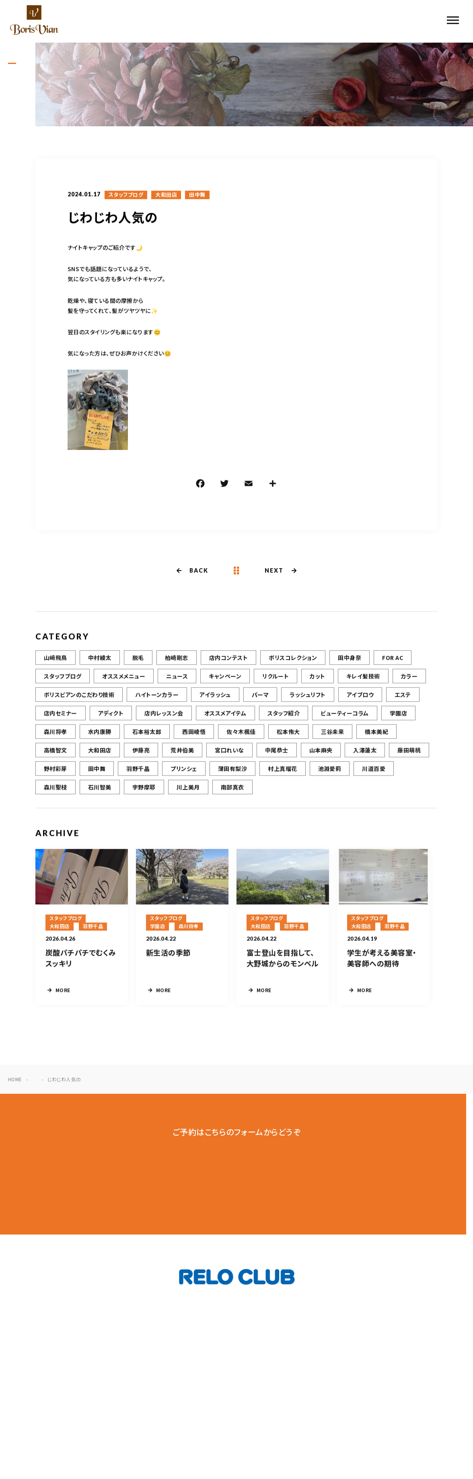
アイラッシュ (215, 697)
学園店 (398, 716)
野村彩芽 (55, 771)
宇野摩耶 (144, 790)
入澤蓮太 (364, 753)
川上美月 (188, 790)
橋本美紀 (376, 734)
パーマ (260, 697)
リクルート (275, 679)
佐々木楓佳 (240, 734)
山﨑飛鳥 (55, 660)
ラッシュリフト (307, 697)
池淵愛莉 (329, 771)
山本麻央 (321, 753)
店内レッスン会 (163, 716)
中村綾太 (99, 660)
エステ (403, 697)
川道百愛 (373, 771)
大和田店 (166, 195)
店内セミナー (60, 716)
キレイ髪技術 (363, 679)
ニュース (177, 679)
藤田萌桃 (409, 753)
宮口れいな (229, 753)
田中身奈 (349, 660)
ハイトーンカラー (157, 697)
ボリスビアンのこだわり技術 (79, 697)
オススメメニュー (123, 679)
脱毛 (138, 660)
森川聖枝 (55, 790)
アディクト (110, 716)
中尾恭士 (276, 753)
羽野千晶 (138, 771)
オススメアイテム (225, 716)
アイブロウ (360, 697)
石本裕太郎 (146, 734)
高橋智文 (55, 753)
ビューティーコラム (344, 716)
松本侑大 (288, 734)
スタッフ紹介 (283, 716)
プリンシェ (184, 771)
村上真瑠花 (282, 771)
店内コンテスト (228, 660)
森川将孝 (55, 734)
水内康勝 (99, 734)
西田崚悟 (194, 734)
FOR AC (392, 660)
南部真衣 (232, 790)
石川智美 (99, 790)
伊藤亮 (141, 753)
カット (317, 679)
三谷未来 (332, 734)
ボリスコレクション (293, 660)
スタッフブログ (126, 195)
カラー (409, 679)
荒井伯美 (182, 753)
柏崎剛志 (176, 660)
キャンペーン (225, 679)
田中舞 (197, 195)
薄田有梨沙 (232, 771)
